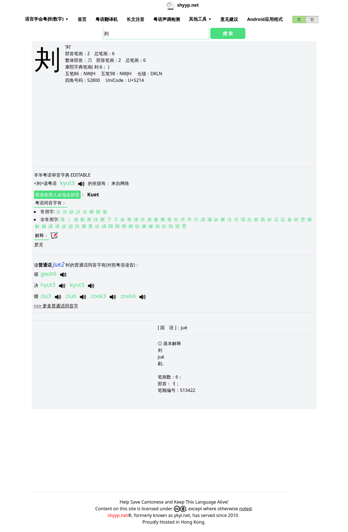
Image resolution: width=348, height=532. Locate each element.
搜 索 (228, 33)
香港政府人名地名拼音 (57, 195)
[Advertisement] (174, 125)
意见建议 (229, 19)
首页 (82, 19)
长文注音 (135, 19)
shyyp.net (118, 515)
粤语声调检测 (166, 19)
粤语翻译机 (106, 19)
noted (245, 509)
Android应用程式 (264, 19)
